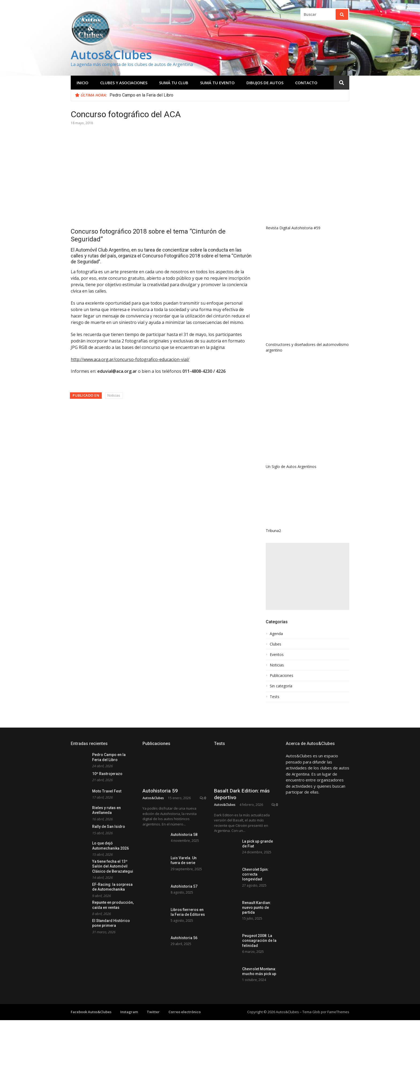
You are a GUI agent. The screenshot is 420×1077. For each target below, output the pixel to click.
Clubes (275, 644)
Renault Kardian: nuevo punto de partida (256, 907)
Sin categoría (281, 686)
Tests (274, 696)
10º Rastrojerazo (107, 774)
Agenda (276, 633)
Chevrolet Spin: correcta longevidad (255, 874)
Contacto (306, 82)
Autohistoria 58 (184, 834)
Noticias (113, 395)
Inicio (82, 82)
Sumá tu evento (217, 82)
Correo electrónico (184, 1014)
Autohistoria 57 (184, 886)
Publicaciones (281, 675)
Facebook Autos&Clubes (91, 1014)
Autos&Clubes (111, 54)
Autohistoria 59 (160, 791)
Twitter (153, 1014)
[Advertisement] (307, 576)
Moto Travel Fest (106, 791)
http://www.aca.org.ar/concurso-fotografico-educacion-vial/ (130, 359)
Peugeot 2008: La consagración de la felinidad (259, 940)
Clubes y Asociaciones (123, 82)
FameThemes (338, 1014)
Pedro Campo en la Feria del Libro (141, 95)
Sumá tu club (173, 82)
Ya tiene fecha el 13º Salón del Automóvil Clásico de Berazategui (112, 866)
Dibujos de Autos (264, 82)
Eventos (277, 654)
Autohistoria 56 (184, 938)
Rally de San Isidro (108, 826)
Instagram (129, 1014)
